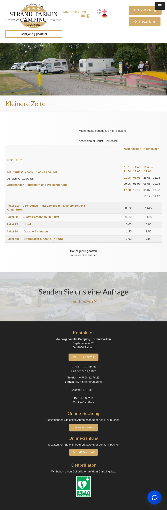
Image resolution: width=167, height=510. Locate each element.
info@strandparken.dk (88, 381)
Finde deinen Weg (83, 357)
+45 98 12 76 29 (74, 12)
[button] (160, 6)
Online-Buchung (145, 10)
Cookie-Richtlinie (83, 402)
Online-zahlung (144, 21)
